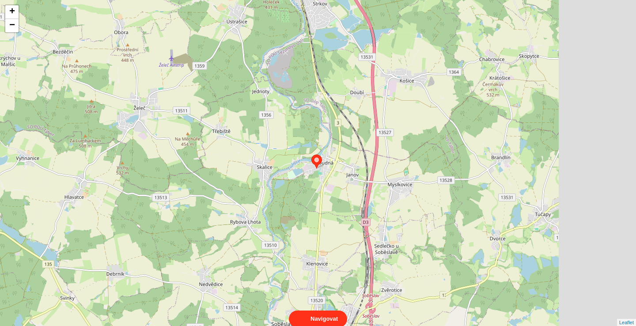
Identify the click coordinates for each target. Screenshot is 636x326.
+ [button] (12, 12)
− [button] (12, 25)
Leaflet (626, 314)
